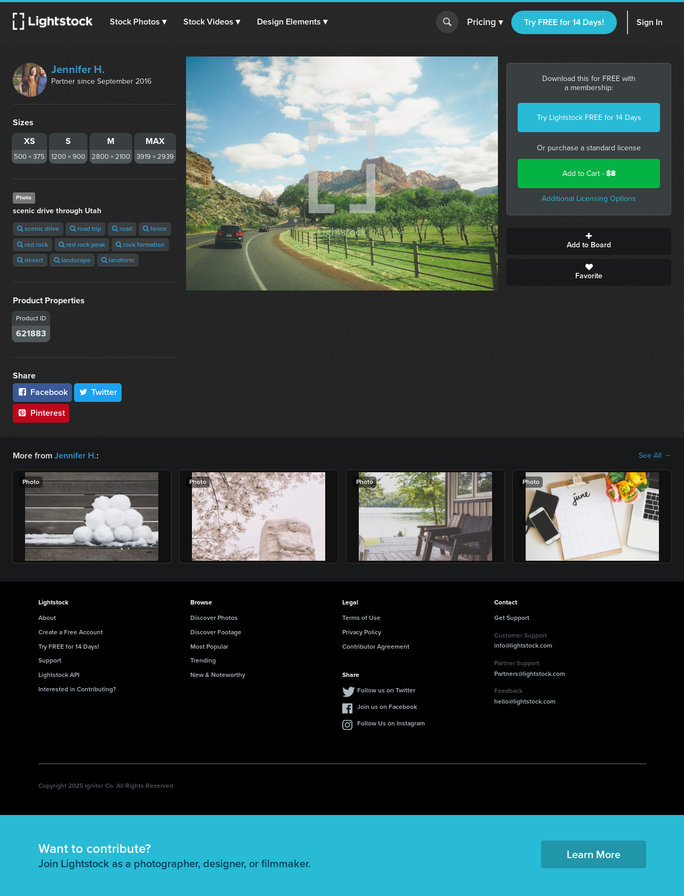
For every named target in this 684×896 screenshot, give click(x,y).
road (122, 228)
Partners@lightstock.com (529, 674)
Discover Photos (214, 618)
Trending (203, 660)
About (47, 618)
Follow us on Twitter (386, 690)
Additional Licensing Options (589, 198)
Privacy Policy (361, 632)
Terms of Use (361, 618)
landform (117, 260)
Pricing (485, 22)
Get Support (511, 618)
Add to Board (588, 241)
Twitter (98, 392)
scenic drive (38, 228)
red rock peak (82, 244)
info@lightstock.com (523, 645)
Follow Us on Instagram (391, 723)
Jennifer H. (77, 69)
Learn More (594, 854)
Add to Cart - (589, 173)
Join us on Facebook (387, 707)
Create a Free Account (70, 632)
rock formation (140, 244)
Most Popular (209, 646)
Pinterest (41, 413)
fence (155, 228)
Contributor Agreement (375, 646)
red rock (32, 244)
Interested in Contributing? (77, 689)
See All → (655, 455)
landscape (72, 260)
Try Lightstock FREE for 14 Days (589, 117)
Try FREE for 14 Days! (564, 22)
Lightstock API (58, 675)
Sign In (650, 22)
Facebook (42, 392)
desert (30, 260)
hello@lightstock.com (525, 701)
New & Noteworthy (217, 675)
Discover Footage (216, 632)
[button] (138, 22)
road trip (85, 228)
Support (49, 660)
